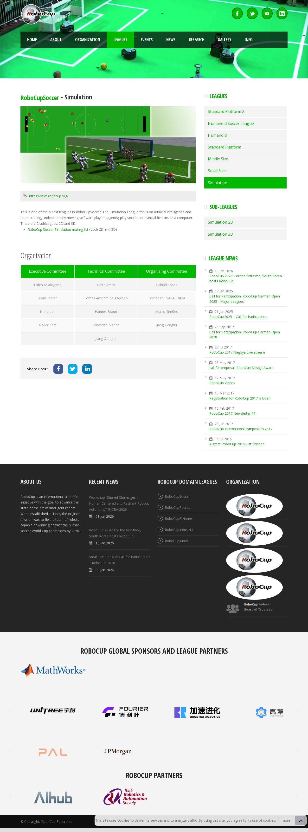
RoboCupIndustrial (179, 530)
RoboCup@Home (178, 518)
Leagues (120, 39)
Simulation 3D (220, 234)
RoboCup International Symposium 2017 (240, 428)
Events (147, 39)
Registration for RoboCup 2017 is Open (239, 398)
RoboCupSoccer (39, 97)
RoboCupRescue (178, 507)
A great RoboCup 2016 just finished (236, 444)
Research (196, 39)
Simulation (217, 182)
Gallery (224, 39)
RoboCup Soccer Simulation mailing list (58, 229)
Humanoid (217, 135)
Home (32, 39)
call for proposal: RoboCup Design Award (241, 367)
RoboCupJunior (176, 541)
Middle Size (218, 158)
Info (249, 39)
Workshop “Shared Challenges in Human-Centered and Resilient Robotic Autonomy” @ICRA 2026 (119, 503)
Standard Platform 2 (226, 111)
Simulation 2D (220, 222)
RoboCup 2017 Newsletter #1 (232, 413)
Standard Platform (224, 147)
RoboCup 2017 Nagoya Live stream (237, 352)
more (286, 820)
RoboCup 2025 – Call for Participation (238, 316)
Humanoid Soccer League (231, 123)
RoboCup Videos (222, 383)
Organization (87, 39)
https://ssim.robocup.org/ (48, 196)
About (56, 39)
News (170, 39)
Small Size (217, 170)
